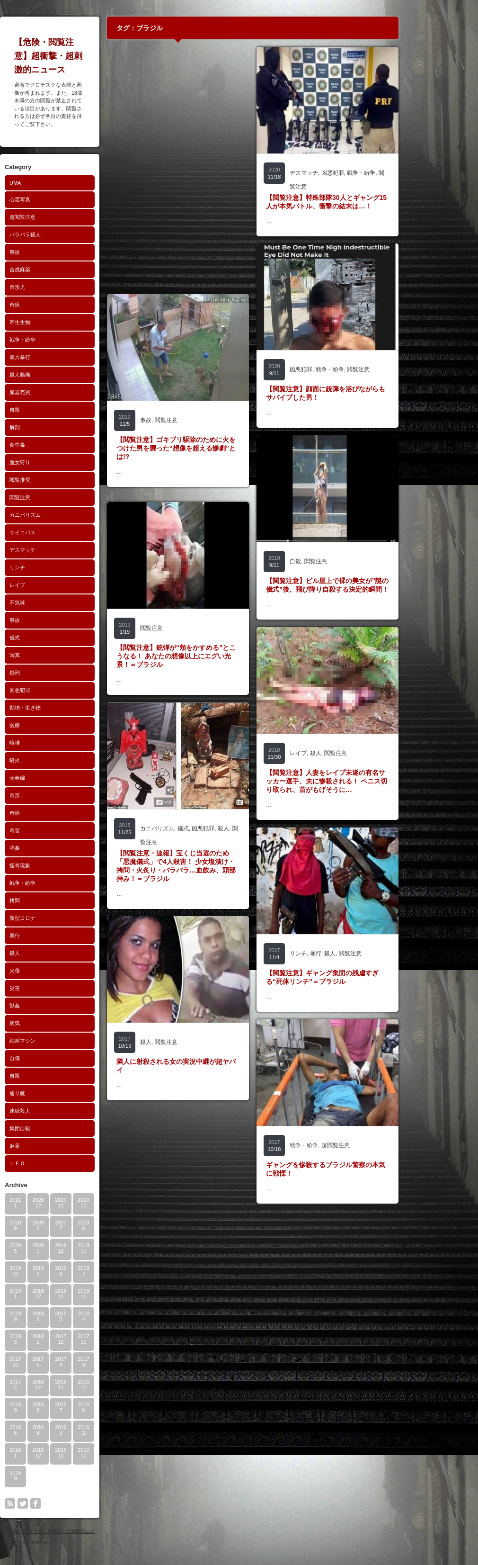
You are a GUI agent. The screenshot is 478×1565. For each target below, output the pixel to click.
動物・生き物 (63, 708)
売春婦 (55, 778)
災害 (52, 988)
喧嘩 (52, 743)
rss (48, 1503)
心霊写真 (57, 199)
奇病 (52, 304)
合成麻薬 (57, 269)
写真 (52, 655)
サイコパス (60, 532)
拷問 (52, 900)
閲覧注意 (57, 497)
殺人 (52, 953)
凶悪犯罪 (57, 690)
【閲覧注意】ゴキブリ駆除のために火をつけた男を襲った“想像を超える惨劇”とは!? (214, 448)
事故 (52, 252)
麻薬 (52, 1146)
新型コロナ (60, 918)
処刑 (52, 672)
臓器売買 (57, 392)
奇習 (52, 830)
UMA (53, 183)
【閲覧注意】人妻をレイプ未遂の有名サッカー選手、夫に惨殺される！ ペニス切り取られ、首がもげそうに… (364, 781)
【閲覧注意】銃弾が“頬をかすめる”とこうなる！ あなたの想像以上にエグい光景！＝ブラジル (214, 656)
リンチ (55, 567)
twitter (60, 1503)
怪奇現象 (57, 865)
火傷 (52, 970)
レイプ (55, 585)
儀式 (52, 637)
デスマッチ (60, 550)
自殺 (52, 410)
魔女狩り (57, 462)
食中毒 (55, 445)
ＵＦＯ (55, 1163)
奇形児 (55, 287)
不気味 (55, 602)
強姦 (52, 848)
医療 (52, 725)
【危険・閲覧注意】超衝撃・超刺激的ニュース (86, 55)
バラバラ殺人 (63, 234)
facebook (73, 1503)
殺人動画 (57, 375)
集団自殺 (57, 1128)
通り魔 (55, 1093)
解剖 (52, 427)
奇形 (52, 795)
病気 (52, 1023)
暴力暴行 (57, 357)
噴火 (52, 760)
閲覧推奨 (57, 480)
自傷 (52, 1058)
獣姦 (52, 1005)
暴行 (52, 935)
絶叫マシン (60, 1040)
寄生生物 (57, 322)
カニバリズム (63, 515)
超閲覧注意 (60, 217)
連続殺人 (57, 1111)
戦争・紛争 (60, 339)
